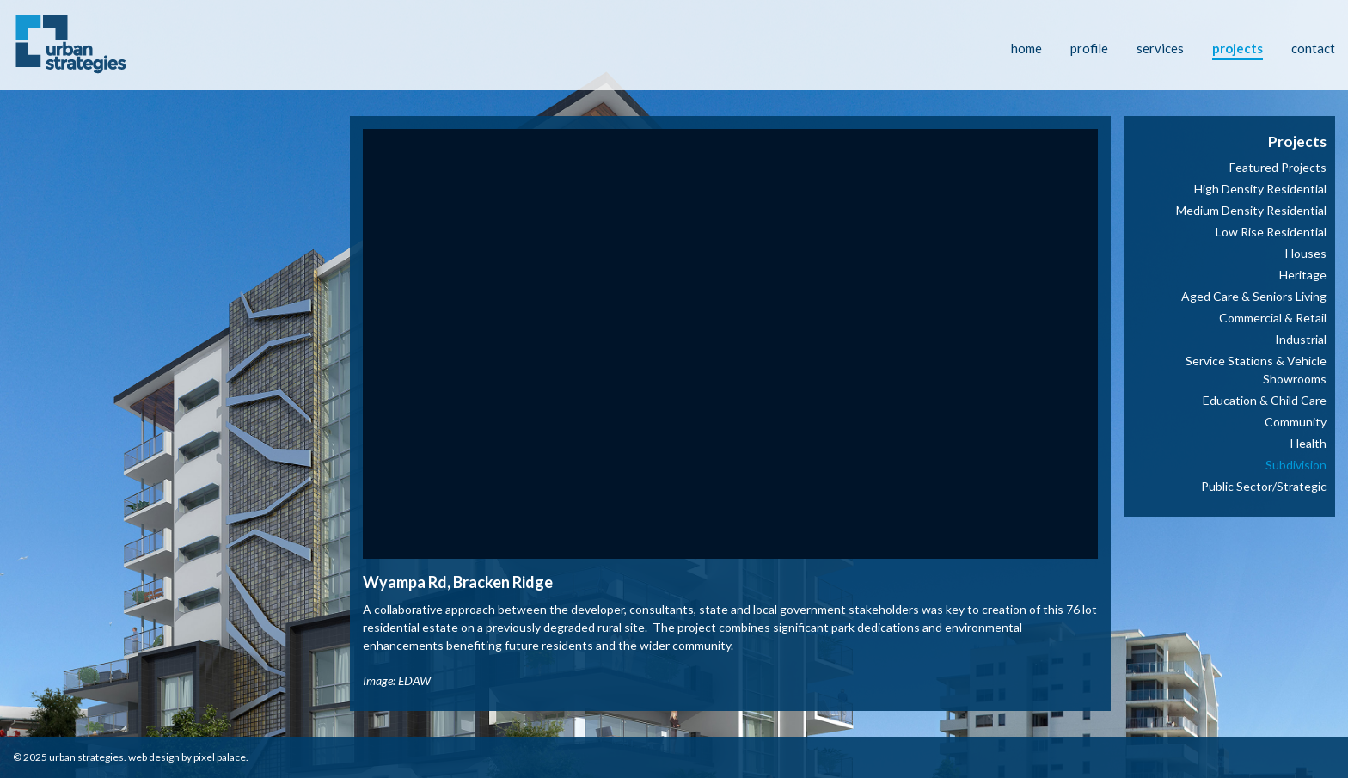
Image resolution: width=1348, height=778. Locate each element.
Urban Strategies (86, 756)
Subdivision (1296, 464)
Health (1308, 443)
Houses (1306, 253)
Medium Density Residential (1251, 210)
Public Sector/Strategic (1264, 486)
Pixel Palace (219, 756)
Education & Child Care (1265, 400)
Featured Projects (1278, 167)
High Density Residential (1260, 188)
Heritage (1303, 274)
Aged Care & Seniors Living (1254, 296)
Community (1296, 421)
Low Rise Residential (1271, 231)
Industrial (1301, 339)
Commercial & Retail (1273, 317)
